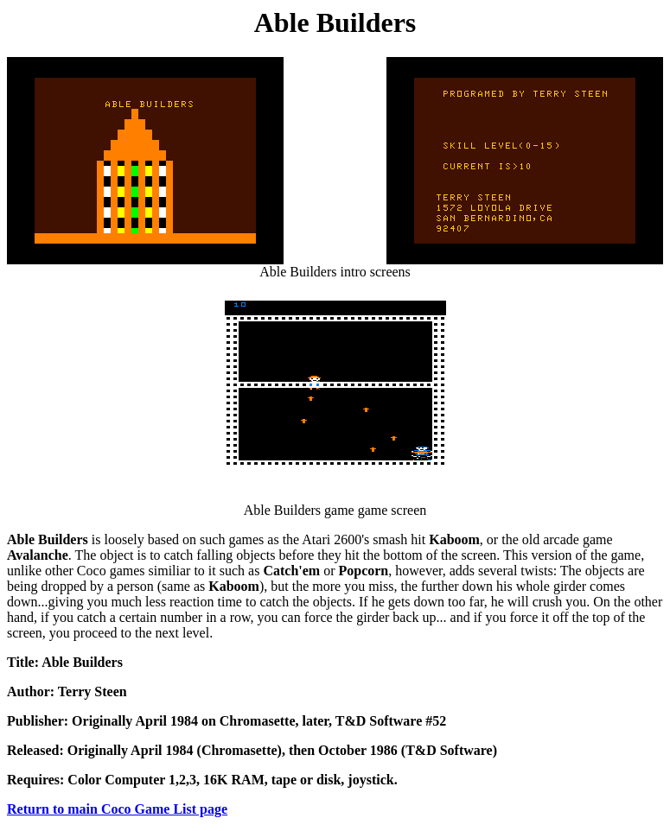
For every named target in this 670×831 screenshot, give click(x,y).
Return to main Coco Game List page (117, 809)
